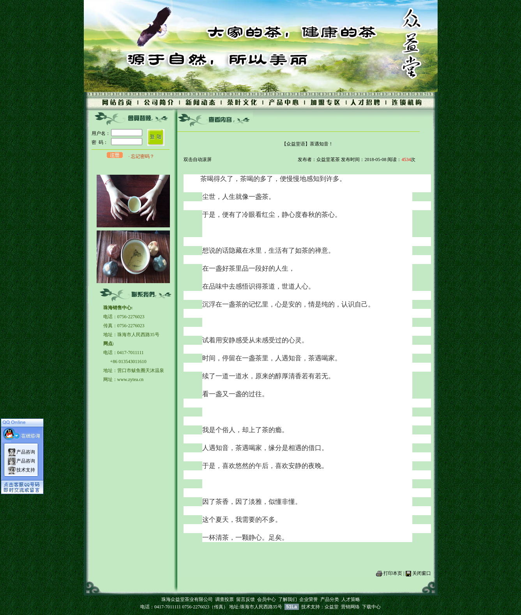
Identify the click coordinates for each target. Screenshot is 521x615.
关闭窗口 (421, 573)
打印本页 (392, 573)
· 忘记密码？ (141, 156)
